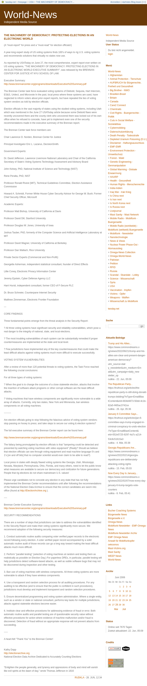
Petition (114, 263)
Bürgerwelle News (117, 514)
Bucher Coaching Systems (122, 510)
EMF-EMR (115, 146)
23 (123, 600)
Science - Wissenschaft (122, 278)
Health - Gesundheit (120, 180)
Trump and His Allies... (120, 343)
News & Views (117, 241)
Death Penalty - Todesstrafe (124, 135)
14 (116, 595)
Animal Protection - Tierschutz (125, 79)
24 (126, 600)
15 (120, 595)
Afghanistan (116, 75)
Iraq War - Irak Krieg (120, 192)
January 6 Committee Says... (123, 414)
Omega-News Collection (122, 252)
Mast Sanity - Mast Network (124, 214)
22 (120, 600)
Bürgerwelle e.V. (116, 518)
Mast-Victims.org (116, 548)
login (110, 54)
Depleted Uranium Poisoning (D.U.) (128, 139)
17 (126, 595)
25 (130, 600)
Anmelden (115, 2)
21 (116, 600)
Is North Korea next (120, 203)
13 (113, 595)
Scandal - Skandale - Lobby (124, 275)
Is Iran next (116, 199)
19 (109, 600)
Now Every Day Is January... (123, 473)
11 (130, 591)
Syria (112, 282)
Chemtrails (115, 109)
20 (113, 600)
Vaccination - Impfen (120, 290)
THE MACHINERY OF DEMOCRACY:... (55, 2)
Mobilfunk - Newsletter (121, 233)
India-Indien (116, 188)
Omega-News (115, 522)
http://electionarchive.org (17, 653)
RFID (112, 267)
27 (113, 605)
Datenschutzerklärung (121, 131)
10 (126, 591)
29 (120, 605)
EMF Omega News (118, 537)
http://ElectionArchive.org (33, 490)
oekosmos (113, 544)
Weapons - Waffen (119, 297)
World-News (30, 14)
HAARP (114, 177)
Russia (113, 271)
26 (109, 605)
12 (109, 595)
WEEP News (114, 556)
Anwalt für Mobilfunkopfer (121, 540)
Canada (114, 101)
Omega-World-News (120, 256)
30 (123, 605)
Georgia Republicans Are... (122, 447)
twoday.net (10, 2)
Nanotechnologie (119, 237)
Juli (124, 609)
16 (123, 595)
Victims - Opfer (117, 293)
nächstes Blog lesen (131, 2)
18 (130, 595)
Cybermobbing (117, 127)
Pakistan (114, 259)
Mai (116, 609)
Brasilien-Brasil (118, 94)
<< (143, 2)
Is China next (117, 195)
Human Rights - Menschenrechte (127, 184)
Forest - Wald (117, 158)
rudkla (79, 677)
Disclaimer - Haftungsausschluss (127, 143)
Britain (113, 97)
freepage (22, 2)
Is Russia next (117, 207)
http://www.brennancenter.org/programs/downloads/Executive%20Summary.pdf (45, 84)
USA (31, 2)
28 (116, 604)
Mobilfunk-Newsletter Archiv (122, 533)
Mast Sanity (114, 552)
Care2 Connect (118, 105)
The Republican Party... (120, 384)
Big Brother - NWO (120, 90)
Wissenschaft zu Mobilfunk (124, 301)
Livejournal (115, 211)
